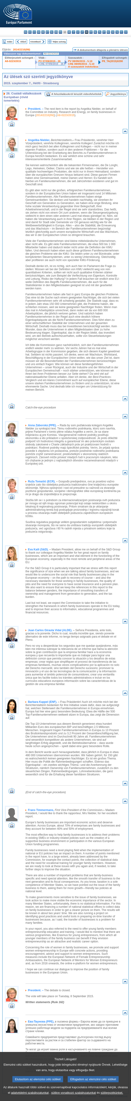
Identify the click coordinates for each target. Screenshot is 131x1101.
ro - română (108, 32)
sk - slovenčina (112, 32)
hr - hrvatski (69, 32)
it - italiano (73, 32)
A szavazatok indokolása (83, 66)
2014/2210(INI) (21, 49)
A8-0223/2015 (13, 61)
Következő (36, 41)
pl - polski (99, 32)
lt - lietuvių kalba (82, 32)
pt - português (104, 32)
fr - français (60, 32)
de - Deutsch (43, 32)
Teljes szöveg (59, 41)
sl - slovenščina (117, 32)
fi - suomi (121, 32)
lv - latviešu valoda (78, 32)
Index (9, 41)
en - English (56, 32)
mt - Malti (91, 32)
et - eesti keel (47, 32)
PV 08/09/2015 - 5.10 (80, 61)
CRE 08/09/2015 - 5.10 (81, 64)
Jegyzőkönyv (118, 94)
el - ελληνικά (51, 32)
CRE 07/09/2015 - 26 (51, 64)
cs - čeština (34, 32)
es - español (30, 32)
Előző (23, 41)
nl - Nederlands (95, 32)
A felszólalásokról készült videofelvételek (76, 94)
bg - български (25, 32)
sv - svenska (126, 32)
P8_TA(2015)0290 (112, 61)
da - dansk (38, 32)
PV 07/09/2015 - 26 (50, 61)
